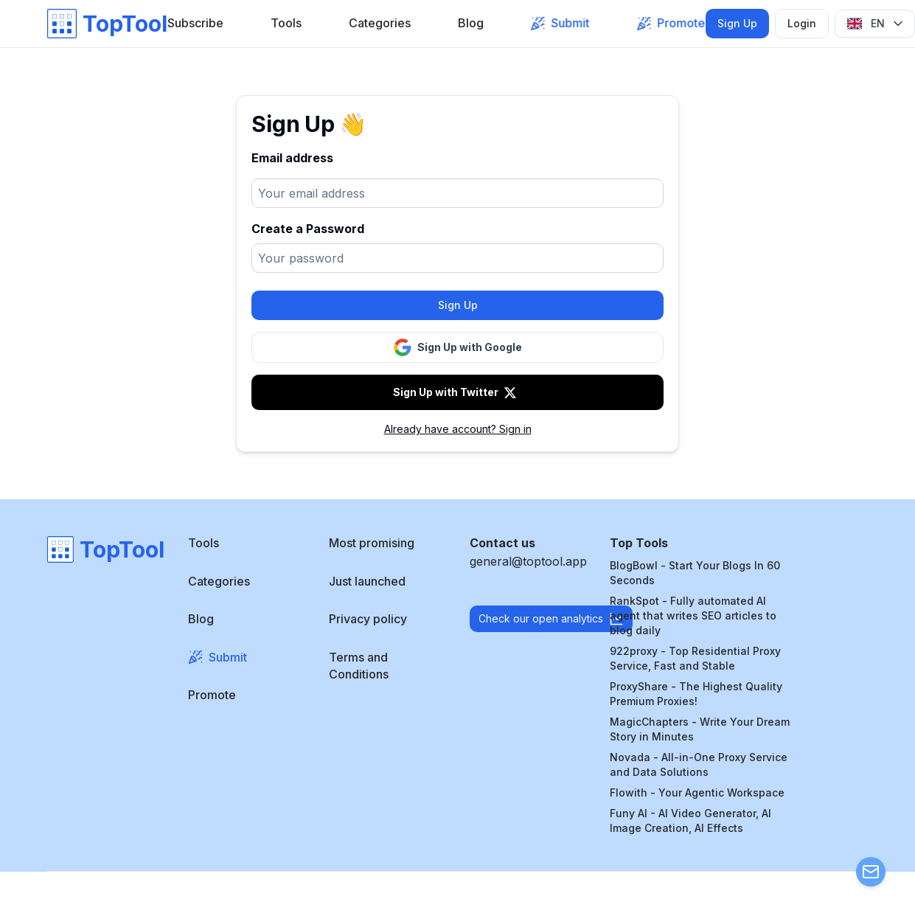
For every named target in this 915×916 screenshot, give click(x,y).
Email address (292, 157)
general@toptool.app (528, 561)
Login (801, 23)
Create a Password (307, 228)
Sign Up (737, 23)
